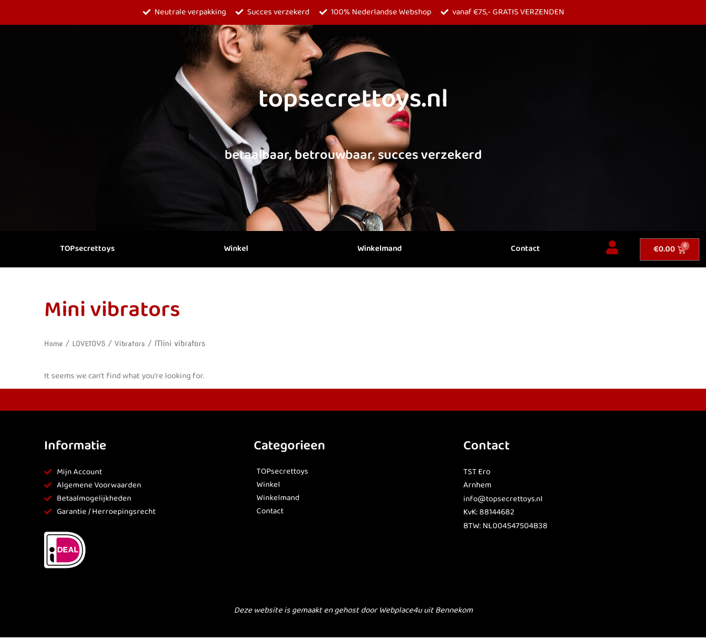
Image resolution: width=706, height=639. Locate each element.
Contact (525, 249)
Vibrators (135, 343)
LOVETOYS (92, 343)
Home (54, 343)
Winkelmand (379, 249)
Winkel (236, 249)
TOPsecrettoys (87, 249)
